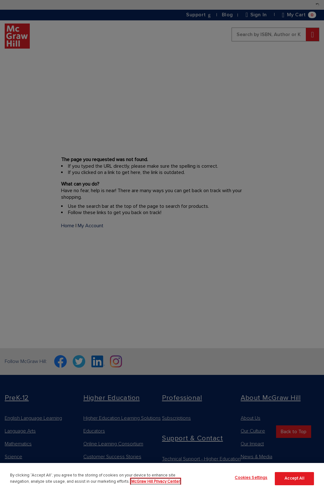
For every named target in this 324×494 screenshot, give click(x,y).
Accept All (294, 478)
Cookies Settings (251, 477)
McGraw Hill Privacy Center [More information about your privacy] (155, 481)
